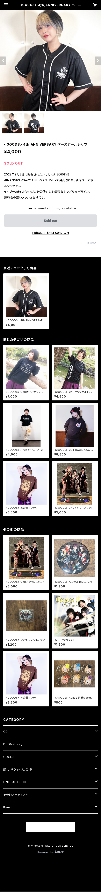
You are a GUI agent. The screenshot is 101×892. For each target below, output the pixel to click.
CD (5, 731)
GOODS (9, 757)
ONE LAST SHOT (15, 782)
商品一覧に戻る (51, 827)
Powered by (50, 852)
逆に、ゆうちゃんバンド (17, 769)
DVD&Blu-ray (13, 744)
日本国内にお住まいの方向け (50, 233)
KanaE (8, 807)
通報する (92, 243)
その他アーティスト (15, 794)
